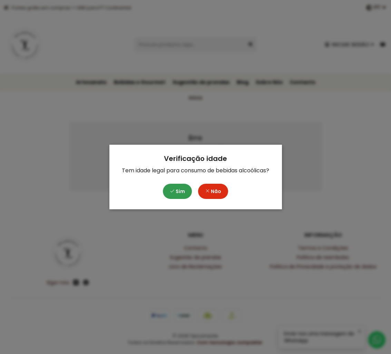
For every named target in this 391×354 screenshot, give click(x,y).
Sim (177, 191)
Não (213, 191)
